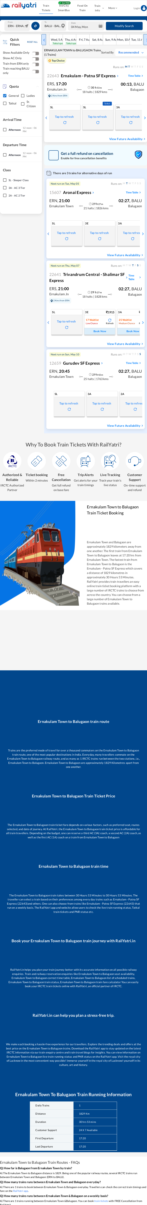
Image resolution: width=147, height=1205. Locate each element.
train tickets (101, 1200)
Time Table (136, 76)
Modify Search (124, 26)
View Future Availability (128, 139)
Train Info (98, 8)
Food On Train (82, 8)
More (113, 8)
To (46, 22)
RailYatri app (20, 1190)
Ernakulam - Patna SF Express (81, 75)
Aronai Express (70, 192)
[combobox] (17, 25)
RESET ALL (32, 42)
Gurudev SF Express (74, 363)
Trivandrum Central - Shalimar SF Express (87, 277)
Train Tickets (46, 8)
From (10, 22)
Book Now (99, 331)
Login (140, 8)
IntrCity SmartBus (63, 8)
